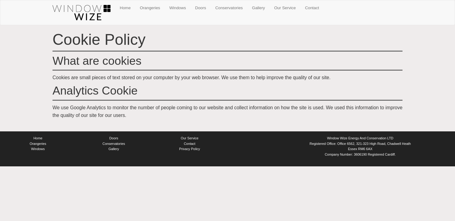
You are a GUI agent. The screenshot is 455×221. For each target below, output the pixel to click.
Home (125, 8)
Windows (177, 8)
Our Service (285, 8)
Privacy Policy (189, 149)
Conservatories (229, 8)
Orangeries (150, 8)
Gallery (258, 8)
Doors (200, 8)
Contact (312, 8)
